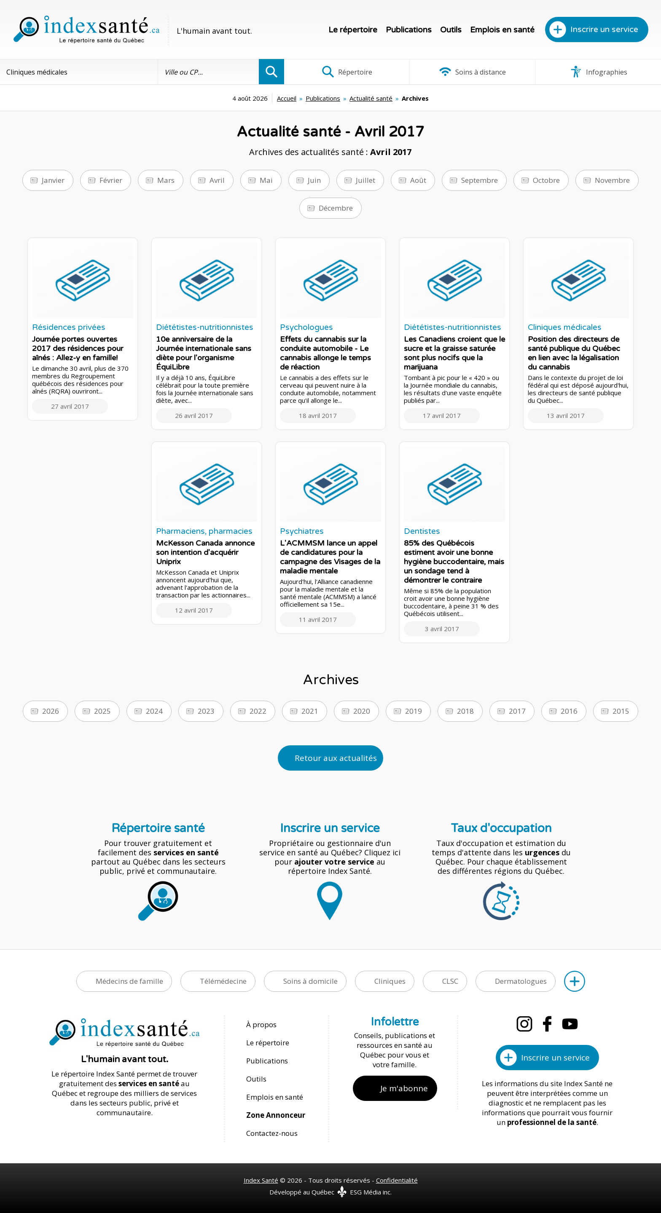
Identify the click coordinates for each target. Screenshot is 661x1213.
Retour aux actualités (336, 757)
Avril (217, 180)
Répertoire (347, 71)
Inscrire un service (604, 29)
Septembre (479, 180)
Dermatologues (521, 981)
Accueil (286, 98)
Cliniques (390, 981)
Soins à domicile (310, 981)
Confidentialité (397, 1180)
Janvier (53, 180)
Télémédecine (223, 981)
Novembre (612, 180)
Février (110, 180)
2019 (413, 711)
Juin (314, 180)
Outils (451, 30)
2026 (50, 711)
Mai (266, 180)
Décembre (336, 208)
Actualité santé (370, 98)
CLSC (450, 981)
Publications (409, 30)
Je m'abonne (404, 1088)
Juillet (365, 180)
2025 (102, 711)
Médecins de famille (129, 981)
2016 (569, 711)
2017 (517, 711)
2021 (309, 711)
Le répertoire (352, 30)
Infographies (598, 71)
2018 (465, 711)
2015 (621, 711)
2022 (258, 711)
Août (418, 180)
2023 (206, 711)
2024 (154, 711)
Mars (166, 180)
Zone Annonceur (275, 1115)
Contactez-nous (272, 1133)
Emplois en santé (502, 30)
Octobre (546, 180)
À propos (261, 1024)
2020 (361, 711)
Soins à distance (472, 71)
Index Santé (261, 1180)
